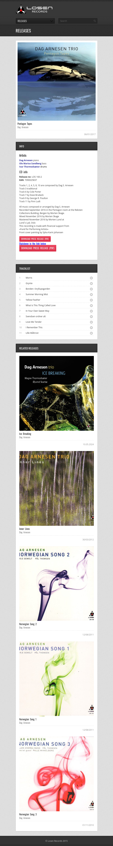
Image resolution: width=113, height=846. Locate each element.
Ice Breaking (25, 434)
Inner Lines (24, 529)
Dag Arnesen (23, 127)
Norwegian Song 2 (28, 624)
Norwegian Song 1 (28, 719)
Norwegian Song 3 (28, 814)
